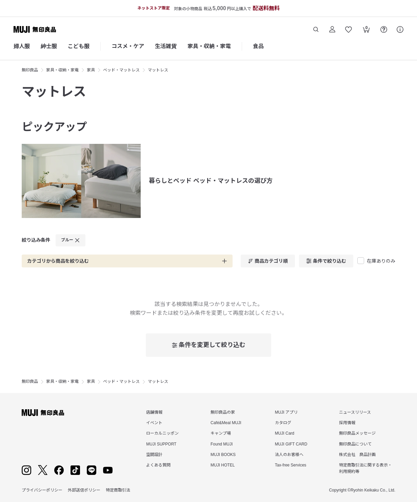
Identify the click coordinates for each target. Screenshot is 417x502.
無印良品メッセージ (357, 433)
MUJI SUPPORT (161, 444)
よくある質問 (158, 465)
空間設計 (154, 454)
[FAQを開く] (383, 29)
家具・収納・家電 (209, 46)
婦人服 (22, 46)
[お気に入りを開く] (348, 29)
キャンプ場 (221, 433)
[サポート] (400, 29)
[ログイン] (332, 29)
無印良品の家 (223, 412)
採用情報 (347, 422)
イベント (154, 422)
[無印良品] (43, 412)
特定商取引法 (118, 490)
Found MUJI (222, 444)
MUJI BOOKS (223, 454)
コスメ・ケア (128, 46)
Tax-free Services (290, 465)
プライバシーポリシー (42, 490)
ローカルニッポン (162, 433)
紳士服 (49, 46)
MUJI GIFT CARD (291, 444)
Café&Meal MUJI (226, 422)
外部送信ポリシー (84, 490)
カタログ (283, 422)
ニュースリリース (355, 412)
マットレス (158, 70)
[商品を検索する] (316, 29)
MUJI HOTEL (223, 465)
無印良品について (355, 444)
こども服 (79, 46)
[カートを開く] (366, 30)
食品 (258, 46)
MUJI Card (284, 433)
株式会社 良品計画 (357, 454)
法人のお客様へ (289, 454)
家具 (91, 70)
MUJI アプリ (286, 412)
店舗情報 (154, 412)
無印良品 (30, 70)
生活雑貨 (166, 46)
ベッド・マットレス (121, 70)
